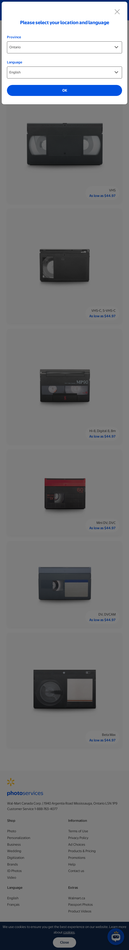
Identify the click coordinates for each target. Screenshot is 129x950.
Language (14, 62)
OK (64, 90)
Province (14, 37)
